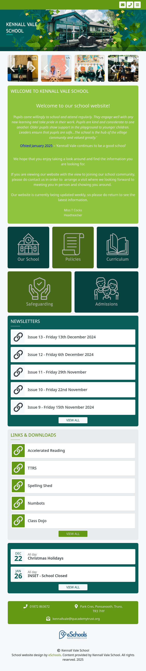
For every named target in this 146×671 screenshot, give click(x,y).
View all (73, 420)
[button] (12, 68)
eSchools (54, 655)
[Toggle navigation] (137, 5)
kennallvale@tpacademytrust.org (76, 619)
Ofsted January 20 (34, 145)
